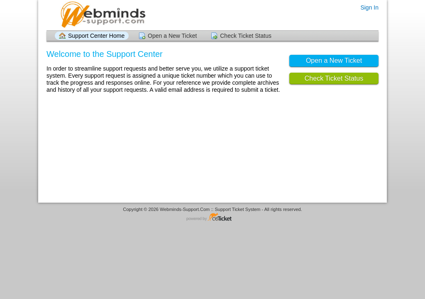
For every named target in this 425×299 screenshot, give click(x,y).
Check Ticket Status (245, 35)
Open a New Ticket (172, 35)
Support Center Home (96, 35)
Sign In (369, 7)
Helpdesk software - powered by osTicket (212, 217)
